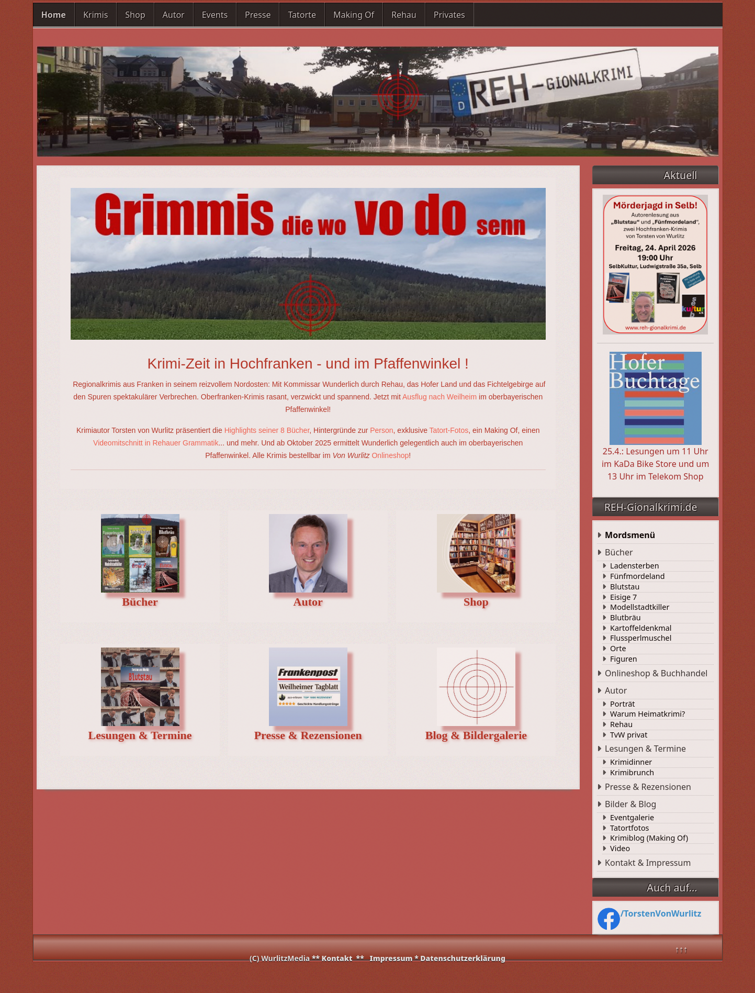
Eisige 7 (623, 597)
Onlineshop (390, 455)
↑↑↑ (681, 949)
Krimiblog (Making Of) (649, 838)
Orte (618, 648)
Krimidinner (631, 762)
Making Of (353, 14)
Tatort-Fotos (449, 430)
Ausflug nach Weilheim (439, 397)
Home (53, 14)
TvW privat (628, 735)
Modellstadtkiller (639, 607)
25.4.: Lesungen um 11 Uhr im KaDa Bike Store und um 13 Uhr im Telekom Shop (655, 417)
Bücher (619, 552)
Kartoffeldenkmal (640, 628)
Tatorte (301, 14)
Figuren (623, 659)
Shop (135, 14)
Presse (258, 14)
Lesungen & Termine (645, 748)
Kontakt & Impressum (648, 862)
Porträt (622, 704)
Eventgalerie (632, 817)
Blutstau (624, 587)
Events (215, 14)
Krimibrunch (632, 772)
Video (620, 848)
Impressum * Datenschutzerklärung (437, 958)
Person (381, 430)
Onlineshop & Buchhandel (656, 673)
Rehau (403, 14)
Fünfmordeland (637, 576)
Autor (174, 14)
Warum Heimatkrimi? (647, 714)
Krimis (95, 14)
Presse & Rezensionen (648, 787)
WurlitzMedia (286, 958)
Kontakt (337, 958)
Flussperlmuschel (640, 638)
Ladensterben (634, 566)
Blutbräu (625, 617)
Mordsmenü (630, 535)
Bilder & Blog (630, 804)
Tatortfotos (629, 828)
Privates (449, 14)
